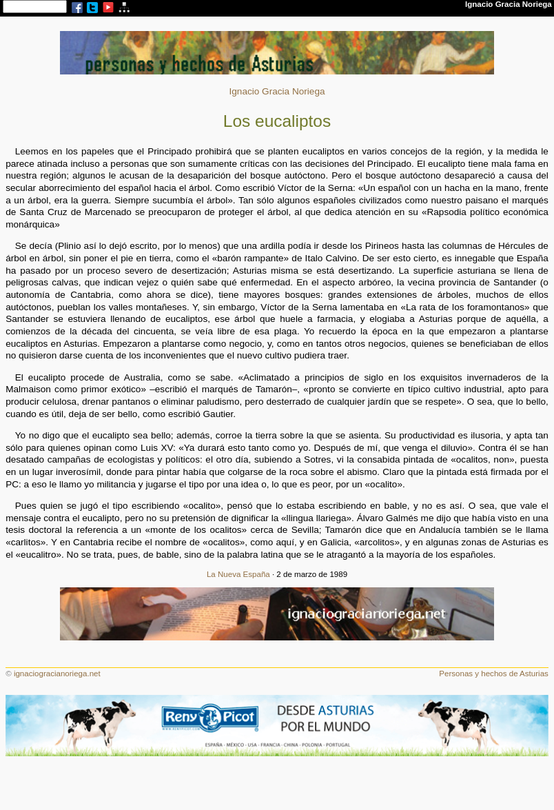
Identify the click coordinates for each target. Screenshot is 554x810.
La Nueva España (238, 574)
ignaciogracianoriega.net (57, 673)
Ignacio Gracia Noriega (277, 91)
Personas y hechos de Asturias (493, 673)
